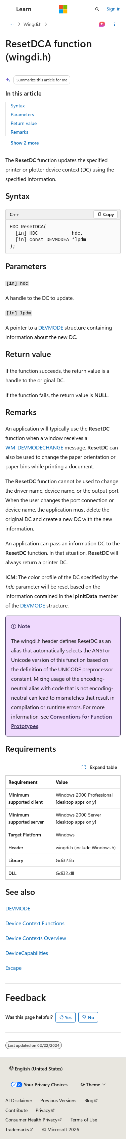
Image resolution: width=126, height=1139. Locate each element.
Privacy (43, 1110)
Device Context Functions (35, 923)
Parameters (22, 114)
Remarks (19, 132)
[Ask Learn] (102, 24)
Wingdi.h (33, 24)
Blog (88, 1100)
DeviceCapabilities (26, 952)
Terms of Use (84, 1119)
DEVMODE (50, 327)
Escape (13, 967)
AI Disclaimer (18, 1100)
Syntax (18, 105)
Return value (24, 123)
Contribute (16, 1110)
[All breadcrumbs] (11, 24)
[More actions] (115, 24)
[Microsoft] (63, 9)
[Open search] (97, 9)
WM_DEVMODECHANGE (34, 447)
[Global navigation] (6, 9)
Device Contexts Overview (35, 937)
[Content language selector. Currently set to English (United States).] (36, 1068)
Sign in (114, 8)
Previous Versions (58, 1100)
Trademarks (17, 1129)
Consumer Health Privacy (31, 1119)
